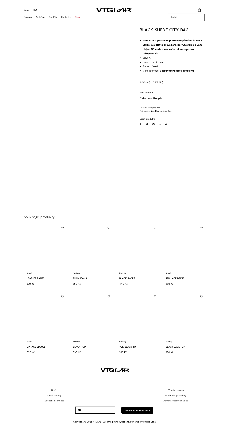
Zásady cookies (176, 390)
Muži (35, 10)
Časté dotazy (54, 395)
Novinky (28, 17)
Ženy (26, 10)
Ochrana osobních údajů (175, 400)
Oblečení (40, 17)
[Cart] (199, 10)
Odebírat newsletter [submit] (137, 410)
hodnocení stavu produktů (178, 71)
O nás (54, 390)
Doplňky (53, 17)
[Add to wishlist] (62, 228)
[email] (99, 410)
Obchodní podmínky (175, 395)
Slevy (77, 17)
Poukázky (66, 17)
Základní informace (54, 400)
